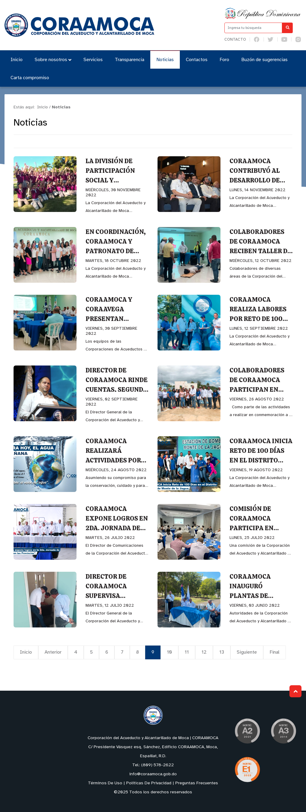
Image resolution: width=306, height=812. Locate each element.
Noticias (165, 59)
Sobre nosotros (53, 59)
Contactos (197, 59)
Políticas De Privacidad (148, 783)
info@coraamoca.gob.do (153, 774)
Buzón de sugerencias (264, 59)
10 (169, 652)
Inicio (17, 59)
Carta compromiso (30, 77)
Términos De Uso (105, 783)
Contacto (235, 40)
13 (221, 652)
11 (187, 652)
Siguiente (247, 652)
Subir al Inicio (296, 691)
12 (204, 652)
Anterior (53, 652)
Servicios (93, 59)
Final (274, 652)
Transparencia (129, 59)
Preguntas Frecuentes (196, 783)
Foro (224, 59)
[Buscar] (287, 28)
